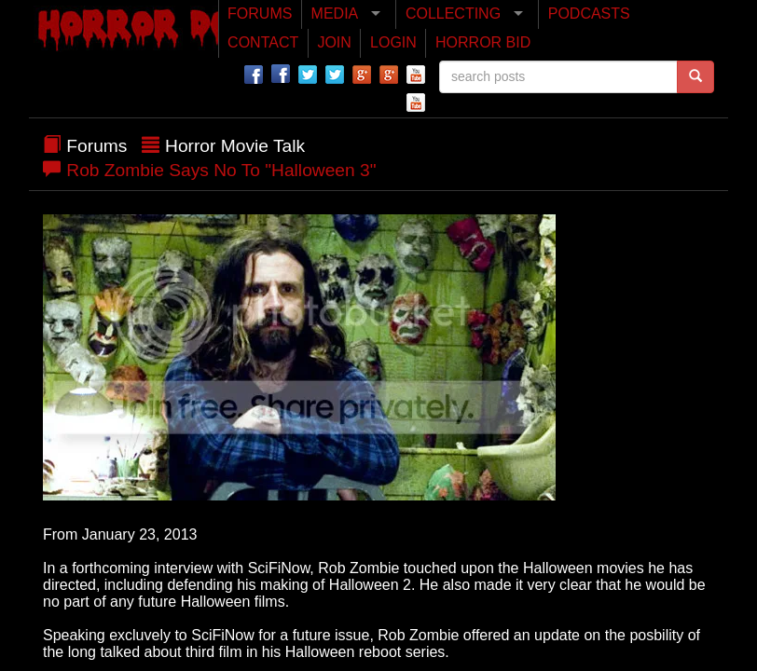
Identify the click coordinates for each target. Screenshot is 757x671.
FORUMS (259, 13)
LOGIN (393, 42)
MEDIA (335, 13)
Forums (96, 146)
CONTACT (262, 42)
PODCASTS (589, 13)
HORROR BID (482, 42)
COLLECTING (453, 13)
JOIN (334, 42)
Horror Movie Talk (235, 146)
